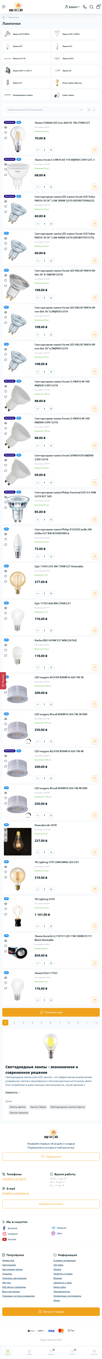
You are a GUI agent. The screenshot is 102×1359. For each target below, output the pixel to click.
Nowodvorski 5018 (46, 825)
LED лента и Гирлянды (14, 1287)
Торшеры (7, 1273)
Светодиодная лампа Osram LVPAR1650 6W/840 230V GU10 (64, 457)
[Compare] (5, 137)
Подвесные (8, 1260)
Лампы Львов (38, 1107)
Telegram (58, 1228)
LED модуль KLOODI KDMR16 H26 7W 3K (59, 677)
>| (96, 1022)
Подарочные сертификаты (67, 1296)
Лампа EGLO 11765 (46, 973)
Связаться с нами (62, 1282)
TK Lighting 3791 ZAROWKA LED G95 (57, 862)
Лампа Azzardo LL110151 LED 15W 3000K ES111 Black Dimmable (63, 938)
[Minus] (38, 150)
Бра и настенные (11, 1291)
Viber (56, 1233)
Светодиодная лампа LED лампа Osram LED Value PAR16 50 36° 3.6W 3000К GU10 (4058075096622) (65, 198)
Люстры (6, 1282)
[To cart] (95, 150)
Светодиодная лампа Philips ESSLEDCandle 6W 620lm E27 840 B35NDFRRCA (63, 531)
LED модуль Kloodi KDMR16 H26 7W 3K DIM (61, 714)
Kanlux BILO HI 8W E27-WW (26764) (56, 640)
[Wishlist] (5, 132)
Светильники (9, 1265)
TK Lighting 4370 (45, 899)
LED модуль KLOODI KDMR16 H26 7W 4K (59, 751)
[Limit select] (91, 109)
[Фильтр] (3, 680)
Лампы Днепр (18, 1107)
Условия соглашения (64, 1260)
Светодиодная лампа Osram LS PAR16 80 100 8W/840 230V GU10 (62, 420)
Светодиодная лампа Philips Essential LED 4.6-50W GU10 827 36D (65, 494)
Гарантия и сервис (63, 1273)
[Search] (91, 7)
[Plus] (51, 150)
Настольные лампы (12, 1269)
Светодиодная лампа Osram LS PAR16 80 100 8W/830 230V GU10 (62, 383)
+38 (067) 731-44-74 (14, 1178)
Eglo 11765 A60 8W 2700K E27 (53, 603)
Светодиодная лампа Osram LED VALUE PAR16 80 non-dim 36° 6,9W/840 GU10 (65, 346)
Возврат (57, 1278)
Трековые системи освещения (18, 1296)
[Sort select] (44, 109)
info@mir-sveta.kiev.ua (15, 1193)
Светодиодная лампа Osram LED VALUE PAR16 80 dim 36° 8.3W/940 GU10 (65, 272)
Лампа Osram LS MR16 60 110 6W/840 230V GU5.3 (65, 159)
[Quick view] (5, 127)
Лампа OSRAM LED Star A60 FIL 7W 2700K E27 (62, 122)
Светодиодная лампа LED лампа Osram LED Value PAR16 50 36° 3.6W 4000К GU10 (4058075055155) (65, 235)
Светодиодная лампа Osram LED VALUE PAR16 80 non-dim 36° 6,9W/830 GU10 (65, 309)
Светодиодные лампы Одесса (67, 1107)
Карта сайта (59, 1287)
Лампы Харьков (19, 1112)
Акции (56, 1300)
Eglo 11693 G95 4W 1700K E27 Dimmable (59, 566)
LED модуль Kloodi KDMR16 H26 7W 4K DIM (61, 788)
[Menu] (4, 7)
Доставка (58, 1265)
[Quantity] (44, 150)
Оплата (57, 1269)
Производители (61, 1291)
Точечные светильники (14, 1278)
